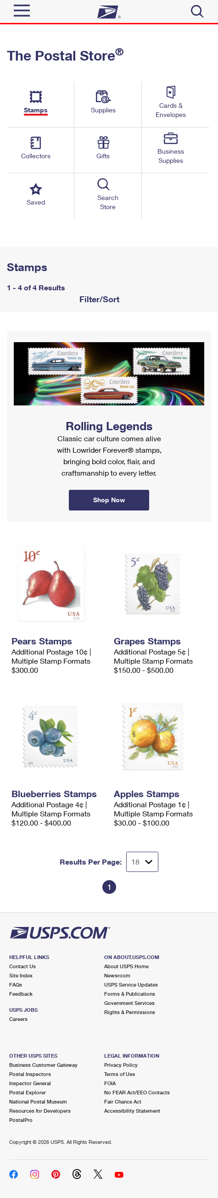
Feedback (21, 994)
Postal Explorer (27, 1092)
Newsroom (117, 975)
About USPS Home (126, 966)
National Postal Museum (38, 1101)
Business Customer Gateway (43, 1065)
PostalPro (21, 1120)
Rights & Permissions (129, 1012)
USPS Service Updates (131, 984)
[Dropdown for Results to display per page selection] (142, 862)
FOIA (110, 1083)
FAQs (15, 984)
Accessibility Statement (132, 1111)
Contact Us (22, 966)
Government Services (129, 1003)
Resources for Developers (40, 1111)
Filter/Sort (98, 299)
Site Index (21, 975)
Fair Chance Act (122, 1101)
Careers (18, 1019)
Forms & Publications (129, 994)
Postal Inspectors (30, 1074)
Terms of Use (119, 1074)
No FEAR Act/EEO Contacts (137, 1092)
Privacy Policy (121, 1065)
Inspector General (30, 1083)
